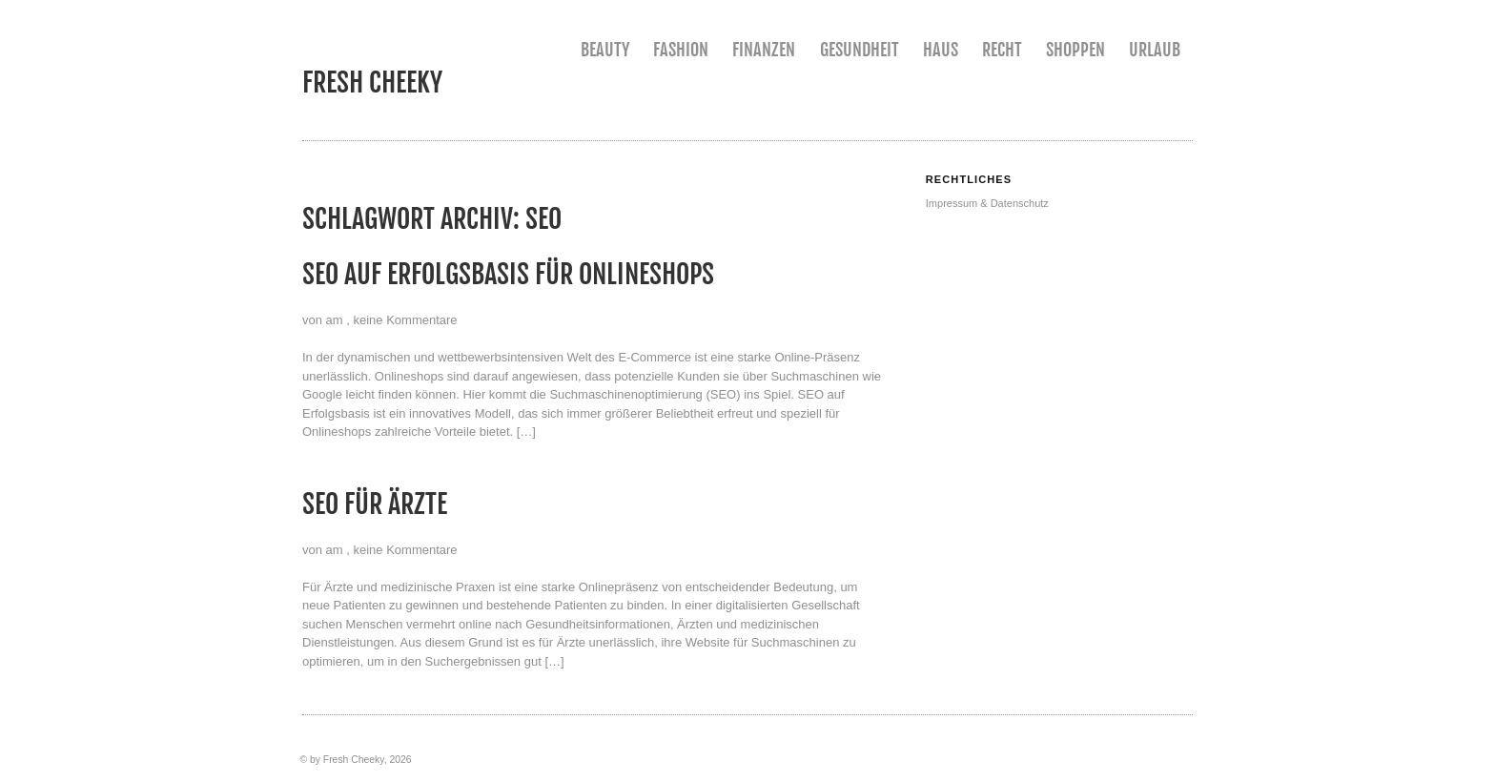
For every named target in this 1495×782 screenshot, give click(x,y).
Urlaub (1154, 49)
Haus (940, 49)
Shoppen (1075, 49)
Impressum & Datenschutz (987, 203)
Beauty (605, 49)
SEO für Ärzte (374, 504)
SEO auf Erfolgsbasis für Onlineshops (508, 274)
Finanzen (763, 49)
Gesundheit (859, 49)
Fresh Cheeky (372, 82)
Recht (1002, 49)
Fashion (680, 49)
